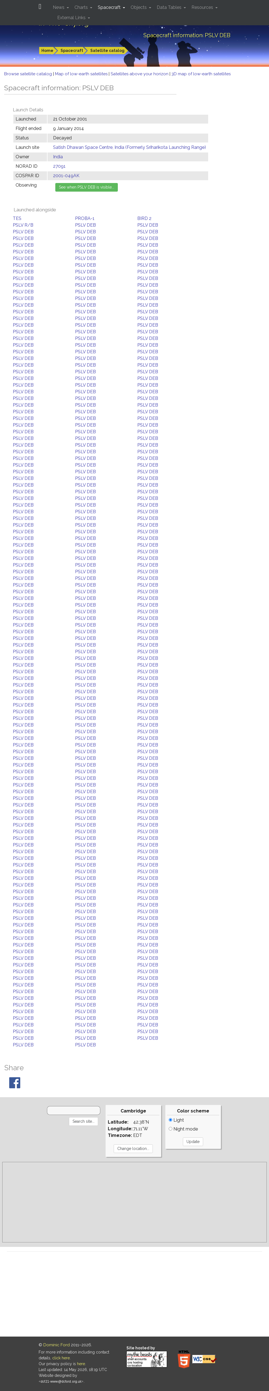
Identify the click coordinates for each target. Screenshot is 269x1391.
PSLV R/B (23, 225)
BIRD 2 (144, 218)
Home (47, 50)
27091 (59, 166)
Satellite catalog (107, 50)
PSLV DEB (85, 225)
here (81, 1364)
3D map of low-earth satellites (201, 73)
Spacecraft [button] (110, 7)
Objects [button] (139, 7)
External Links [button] (72, 17)
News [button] (59, 7)
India (58, 156)
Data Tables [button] (170, 7)
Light (176, 1120)
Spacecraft (72, 50)
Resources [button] (202, 7)
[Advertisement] (134, 1202)
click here (61, 1358)
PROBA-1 (84, 218)
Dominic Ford (56, 1344)
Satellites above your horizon (140, 73)
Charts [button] (81, 7)
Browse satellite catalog (28, 73)
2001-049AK (66, 175)
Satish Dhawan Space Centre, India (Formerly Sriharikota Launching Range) (129, 147)
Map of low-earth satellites (82, 73)
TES (17, 218)
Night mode (183, 1129)
